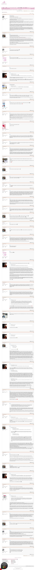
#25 (33, 235)
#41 (33, 452)
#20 (33, 197)
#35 (33, 342)
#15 (33, 156)
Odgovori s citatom (32, 31)
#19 (33, 189)
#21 (33, 206)
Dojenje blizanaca (5, 12)
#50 (33, 547)
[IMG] (11, 561)
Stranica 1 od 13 (25, 555)
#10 (33, 111)
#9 (33, 100)
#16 (33, 166)
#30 (33, 289)
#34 (33, 332)
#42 (33, 463)
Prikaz (32, 13)
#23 (33, 221)
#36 (33, 362)
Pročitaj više (4, 565)
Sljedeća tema (19, 557)
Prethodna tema (16, 557)
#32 (33, 311)
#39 (33, 414)
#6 (33, 71)
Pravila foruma (12, 563)
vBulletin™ (19, 568)
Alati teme (30, 13)
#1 (33, 14)
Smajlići (12, 560)
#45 (33, 493)
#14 (33, 146)
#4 (33, 55)
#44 (33, 484)
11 (29, 555)
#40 (33, 424)
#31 (33, 297)
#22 (33, 213)
